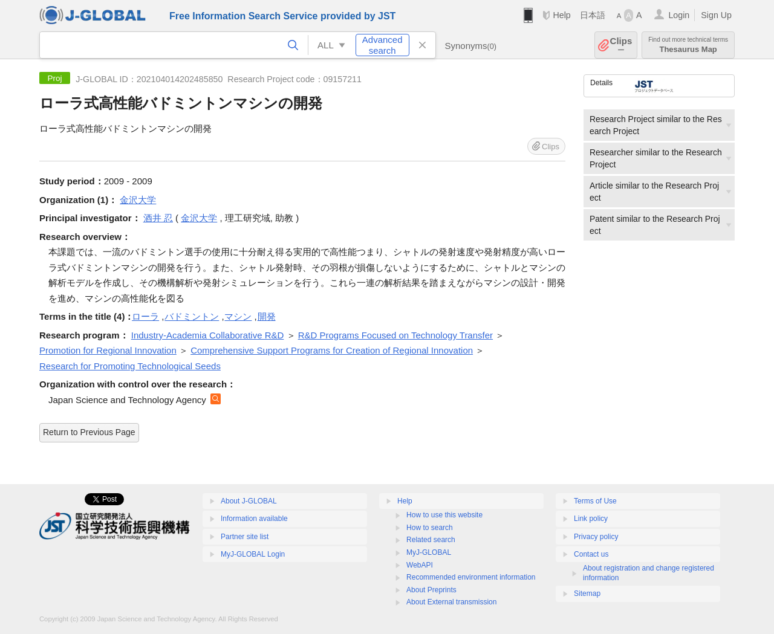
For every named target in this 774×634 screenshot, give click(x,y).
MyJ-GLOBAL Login (253, 554)
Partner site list (244, 536)
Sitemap (587, 593)
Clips (621, 45)
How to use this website (444, 515)
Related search (430, 539)
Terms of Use (595, 501)
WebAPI (419, 565)
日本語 (592, 15)
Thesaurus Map (688, 45)
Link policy (591, 518)
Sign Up (716, 15)
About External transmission (451, 602)
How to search (429, 527)
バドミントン (191, 316)
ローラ (145, 316)
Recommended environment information (470, 577)
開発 (267, 316)
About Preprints (431, 590)
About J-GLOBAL (249, 501)
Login (678, 15)
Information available (254, 518)
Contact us (591, 554)
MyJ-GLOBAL (428, 552)
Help (561, 15)
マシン (238, 316)
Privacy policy (596, 536)
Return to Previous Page (89, 432)
